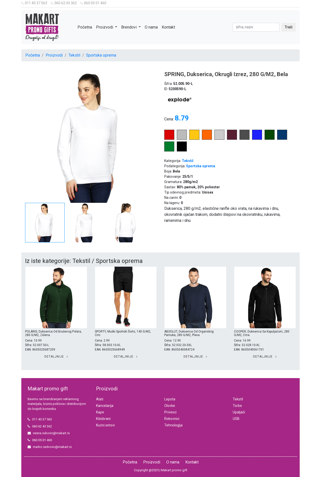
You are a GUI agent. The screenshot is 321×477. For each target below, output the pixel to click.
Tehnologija (173, 425)
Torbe (237, 406)
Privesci (170, 412)
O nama (151, 27)
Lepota (169, 399)
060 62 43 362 (64, 3)
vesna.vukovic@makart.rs (49, 433)
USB (236, 419)
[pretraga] (256, 27)
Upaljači (239, 412)
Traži (288, 27)
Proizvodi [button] (105, 27)
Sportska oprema (101, 55)
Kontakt (168, 27)
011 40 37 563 (34, 3)
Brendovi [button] (129, 27)
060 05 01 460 (93, 3)
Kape (100, 412)
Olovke (169, 406)
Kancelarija (104, 406)
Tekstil (74, 55)
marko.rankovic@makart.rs (50, 447)
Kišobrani (103, 419)
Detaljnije (56, 356)
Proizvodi (54, 55)
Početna (84, 27)
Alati (99, 399)
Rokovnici (171, 419)
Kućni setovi (105, 425)
